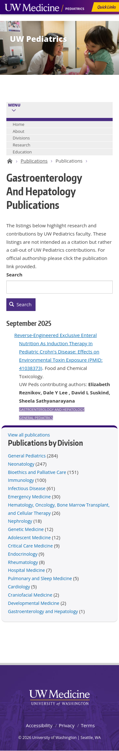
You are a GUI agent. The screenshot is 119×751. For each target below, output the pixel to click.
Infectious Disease (26, 488)
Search (14, 274)
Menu (14, 105)
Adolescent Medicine (29, 537)
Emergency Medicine (29, 497)
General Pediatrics (36, 418)
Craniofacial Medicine (30, 595)
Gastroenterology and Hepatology (51, 409)
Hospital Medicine (26, 570)
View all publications (29, 435)
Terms (88, 725)
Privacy (66, 725)
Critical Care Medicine (30, 546)
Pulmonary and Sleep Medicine (40, 578)
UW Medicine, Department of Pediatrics (44, 20)
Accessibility (39, 725)
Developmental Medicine (33, 603)
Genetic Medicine (26, 529)
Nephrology (20, 521)
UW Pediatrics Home (9, 161)
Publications (34, 161)
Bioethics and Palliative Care (37, 472)
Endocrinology (22, 554)
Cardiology (19, 587)
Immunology (21, 480)
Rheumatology (23, 562)
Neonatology (21, 464)
